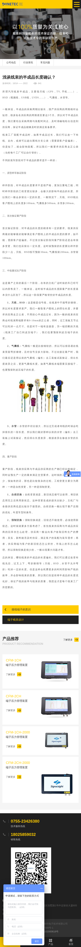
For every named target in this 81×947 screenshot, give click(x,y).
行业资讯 (28, 62)
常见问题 (45, 62)
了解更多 (68, 639)
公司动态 (11, 62)
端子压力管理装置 (20, 662)
